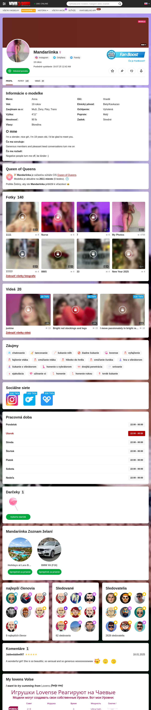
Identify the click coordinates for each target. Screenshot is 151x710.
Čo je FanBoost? (136, 61)
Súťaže (72, 10)
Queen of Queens (66, 175)
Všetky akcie (59, 10)
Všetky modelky (11, 10)
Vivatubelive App (88, 10)
